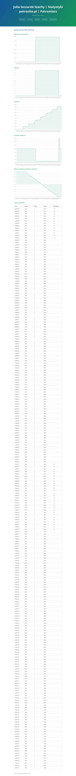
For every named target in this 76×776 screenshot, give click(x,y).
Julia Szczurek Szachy (24, 29)
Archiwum (30, 19)
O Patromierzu (53, 19)
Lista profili (22, 19)
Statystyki (37, 19)
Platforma (44, 19)
